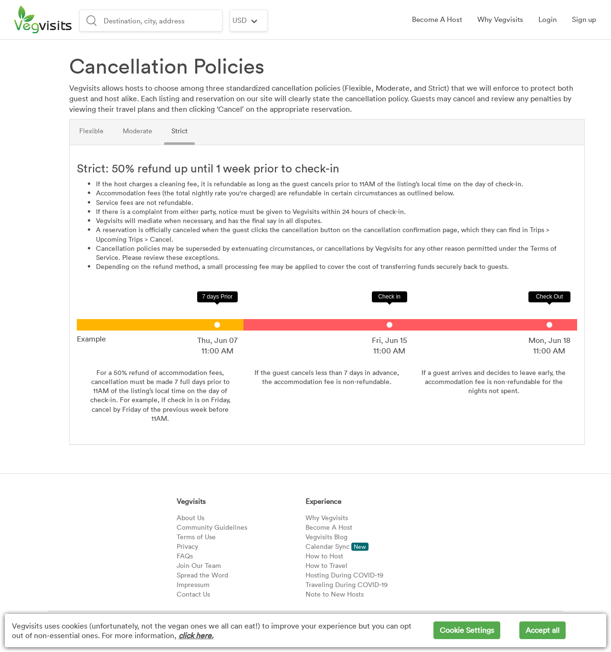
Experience (323, 501)
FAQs (185, 555)
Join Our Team (199, 565)
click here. (196, 635)
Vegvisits (191, 501)
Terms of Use (196, 536)
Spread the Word (202, 574)
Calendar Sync (337, 546)
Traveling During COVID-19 (347, 584)
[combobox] (161, 20)
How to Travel (327, 565)
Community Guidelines (212, 527)
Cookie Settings (467, 630)
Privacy (187, 546)
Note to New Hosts (335, 594)
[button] (547, 19)
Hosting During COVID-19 (344, 574)
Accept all (542, 630)
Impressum (193, 584)
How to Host (324, 555)
